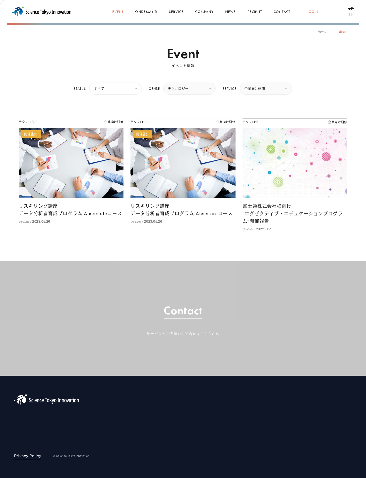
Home (321, 31)
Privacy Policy (27, 455)
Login (312, 11)
